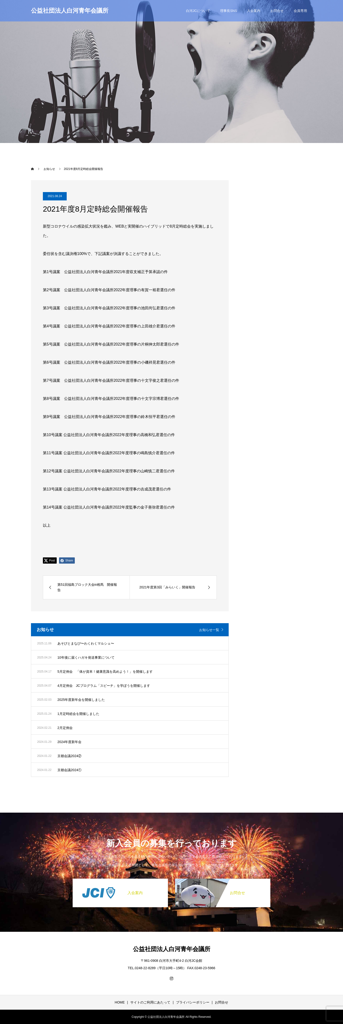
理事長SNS (228, 11)
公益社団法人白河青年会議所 (69, 10)
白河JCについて (198, 11)
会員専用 (300, 11)
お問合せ (277, 11)
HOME (120, 1002)
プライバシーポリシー (192, 1002)
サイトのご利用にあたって (150, 1002)
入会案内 (253, 11)
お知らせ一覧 (209, 630)
